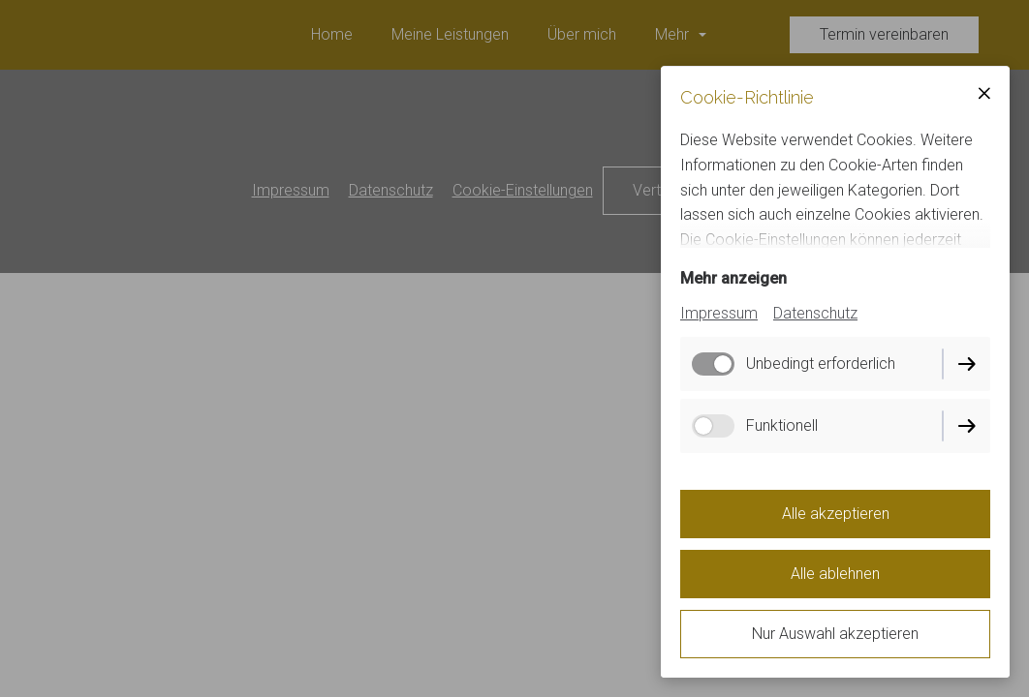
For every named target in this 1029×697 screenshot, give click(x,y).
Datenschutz (815, 313)
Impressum (719, 313)
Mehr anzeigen (733, 278)
